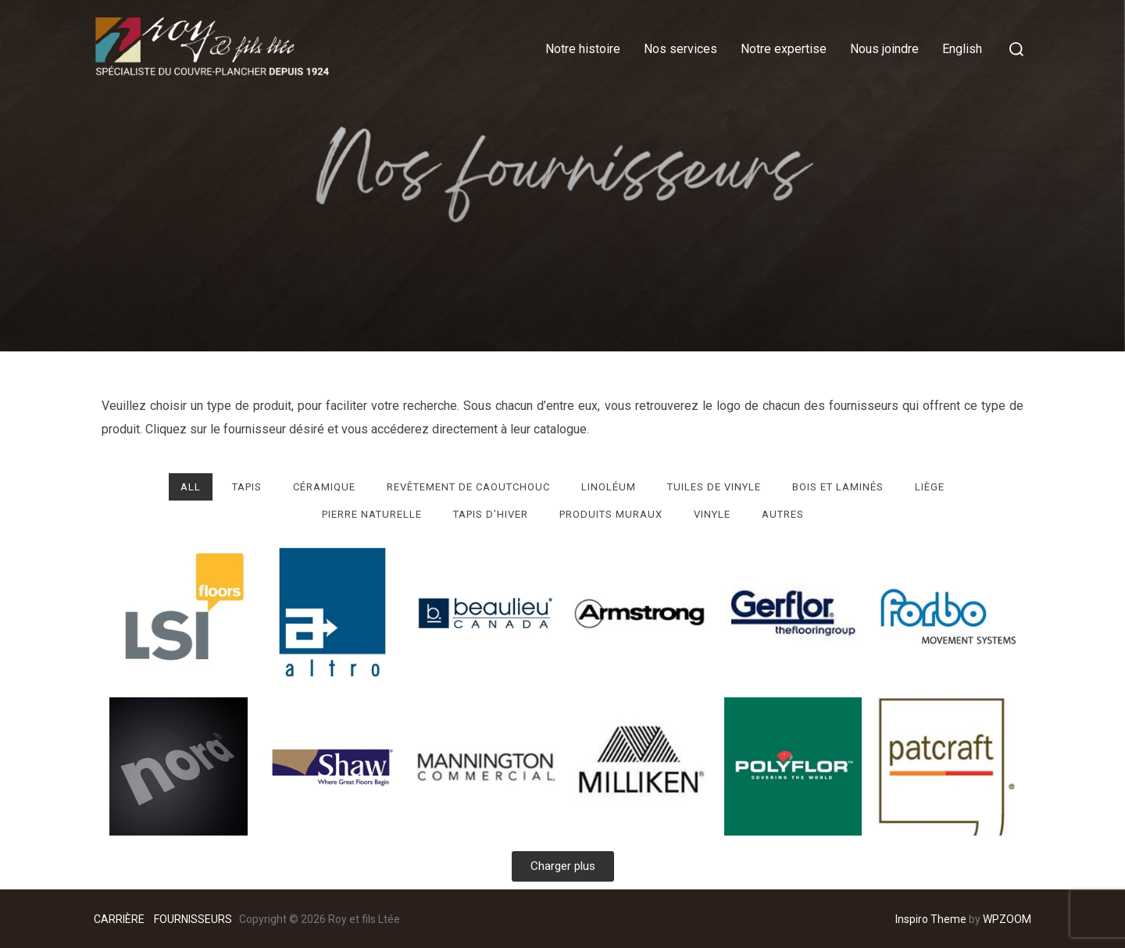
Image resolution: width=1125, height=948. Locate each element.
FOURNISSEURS (193, 919)
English (962, 48)
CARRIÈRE (120, 919)
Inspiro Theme (930, 919)
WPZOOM (1007, 919)
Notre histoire (582, 48)
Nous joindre (884, 48)
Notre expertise (784, 48)
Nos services (680, 48)
